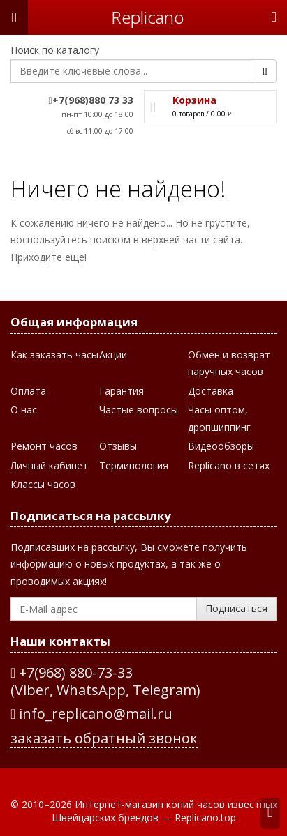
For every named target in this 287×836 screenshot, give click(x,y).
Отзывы (118, 445)
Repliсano (147, 17)
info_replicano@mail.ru (91, 713)
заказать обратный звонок (104, 737)
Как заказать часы (54, 353)
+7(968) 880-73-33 (76, 672)
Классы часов (42, 483)
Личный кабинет (49, 464)
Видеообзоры (221, 445)
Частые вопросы (138, 409)
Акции (113, 353)
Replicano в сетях (229, 464)
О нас (23, 409)
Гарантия (121, 390)
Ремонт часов (44, 445)
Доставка (210, 390)
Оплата (28, 390)
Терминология (133, 464)
